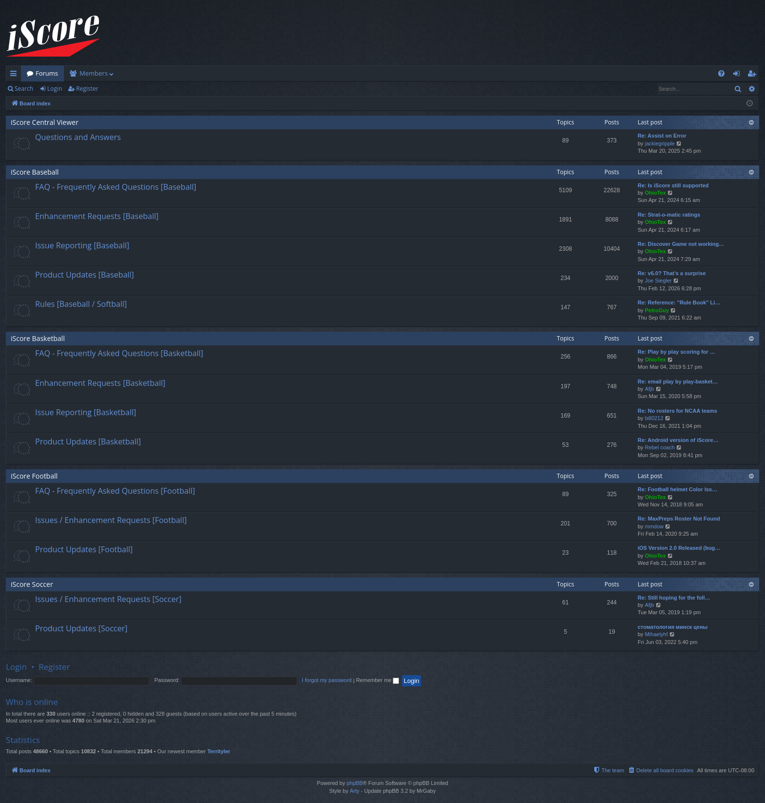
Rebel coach (660, 447)
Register (87, 88)
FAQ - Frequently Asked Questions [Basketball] (119, 353)
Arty (355, 791)
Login (54, 88)
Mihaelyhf (656, 634)
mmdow (654, 526)
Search (24, 88)
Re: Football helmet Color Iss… (677, 489)
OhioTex (655, 193)
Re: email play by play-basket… (678, 381)
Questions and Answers (78, 137)
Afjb (649, 389)
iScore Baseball (35, 172)
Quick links (15, 75)
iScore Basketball (38, 338)
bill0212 (654, 418)
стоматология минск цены (672, 627)
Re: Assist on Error (662, 136)
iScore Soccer (32, 584)
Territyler (218, 751)
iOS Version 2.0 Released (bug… (679, 548)
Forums (47, 73)
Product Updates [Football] (84, 549)
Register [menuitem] (753, 75)
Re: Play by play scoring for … (676, 352)
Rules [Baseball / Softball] (81, 304)
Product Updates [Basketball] (88, 441)
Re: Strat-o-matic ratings (669, 215)
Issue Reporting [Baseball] (82, 245)
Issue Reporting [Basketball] (85, 412)
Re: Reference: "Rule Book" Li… (679, 302)
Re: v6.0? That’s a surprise (672, 273)
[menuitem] (721, 73)
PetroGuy (657, 310)
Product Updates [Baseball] (84, 274)
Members (94, 73)
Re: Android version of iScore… (678, 440)
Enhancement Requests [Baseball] (97, 216)
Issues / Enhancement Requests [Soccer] (108, 599)
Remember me (378, 680)
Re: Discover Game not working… (681, 244)
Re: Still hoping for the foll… (674, 598)
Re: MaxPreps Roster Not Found (679, 519)
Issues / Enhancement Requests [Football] (111, 520)
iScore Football (34, 476)
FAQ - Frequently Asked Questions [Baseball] (115, 186)
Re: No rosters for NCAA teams (677, 411)
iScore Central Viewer (45, 122)
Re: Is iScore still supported (673, 185)
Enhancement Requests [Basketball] (100, 383)
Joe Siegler (658, 280)
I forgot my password (327, 680)
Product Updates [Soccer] (81, 628)
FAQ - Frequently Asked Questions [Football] (115, 490)
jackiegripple (660, 143)
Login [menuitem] (738, 75)
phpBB (354, 783)
